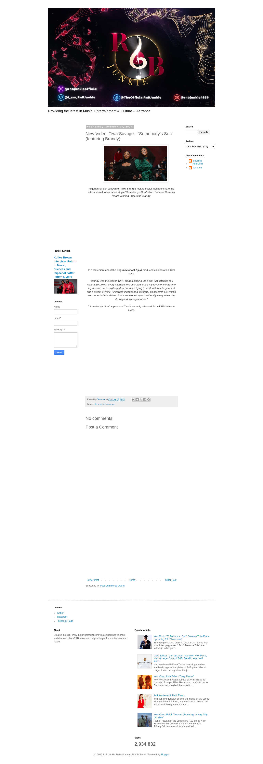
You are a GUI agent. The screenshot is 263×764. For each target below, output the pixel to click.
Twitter (60, 613)
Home (132, 580)
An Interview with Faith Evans (169, 695)
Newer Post (93, 580)
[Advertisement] (132, 546)
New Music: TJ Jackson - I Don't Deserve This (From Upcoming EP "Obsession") (181, 637)
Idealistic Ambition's (198, 162)
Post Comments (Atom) (112, 585)
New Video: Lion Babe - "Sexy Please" (174, 676)
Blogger (165, 754)
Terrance (197, 167)
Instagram (62, 616)
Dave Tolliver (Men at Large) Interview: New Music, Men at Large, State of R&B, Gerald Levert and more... (180, 658)
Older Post (171, 580)
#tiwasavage (109, 404)
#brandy (98, 404)
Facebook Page (65, 621)
